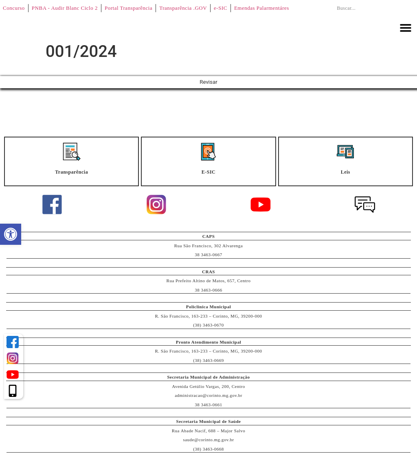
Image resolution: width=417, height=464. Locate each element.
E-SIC (209, 172)
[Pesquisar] (403, 8)
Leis (345, 172)
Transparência (71, 172)
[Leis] (345, 152)
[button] (406, 27)
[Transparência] (71, 152)
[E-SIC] (208, 152)
